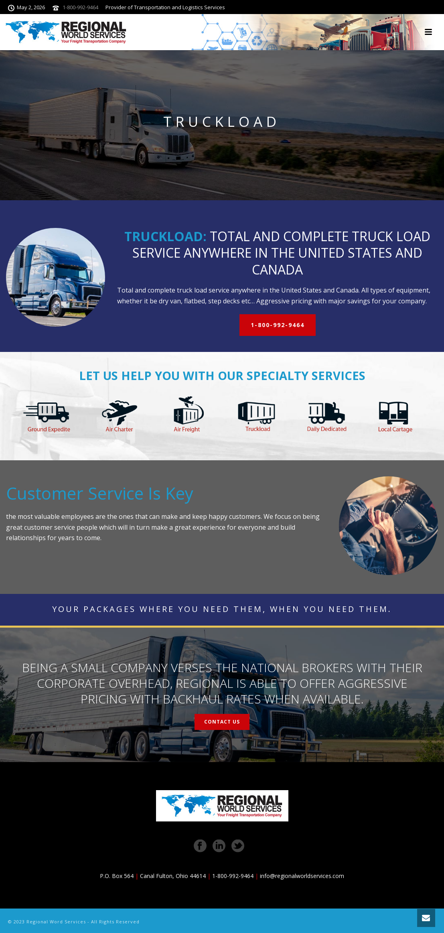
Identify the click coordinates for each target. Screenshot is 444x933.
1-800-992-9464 (80, 7)
